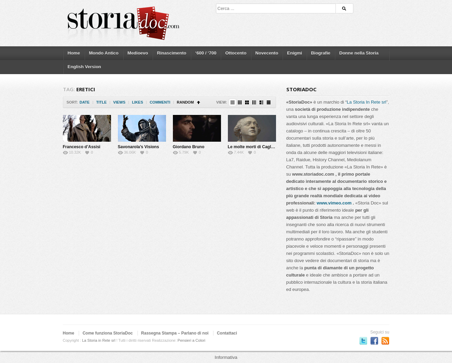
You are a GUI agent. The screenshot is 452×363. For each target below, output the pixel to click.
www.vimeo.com (334, 203)
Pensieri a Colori (192, 340)
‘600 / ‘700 (205, 53)
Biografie (320, 53)
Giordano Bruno (189, 146)
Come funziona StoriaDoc (107, 333)
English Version (84, 66)
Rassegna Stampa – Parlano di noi (175, 333)
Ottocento (235, 53)
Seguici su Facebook (374, 341)
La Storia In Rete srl (366, 102)
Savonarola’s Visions (138, 146)
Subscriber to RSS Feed (385, 341)
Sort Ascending (198, 102)
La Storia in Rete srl (98, 340)
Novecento (266, 53)
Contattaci (227, 333)
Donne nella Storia (358, 53)
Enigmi (294, 53)
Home (74, 53)
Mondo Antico (104, 53)
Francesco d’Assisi (81, 146)
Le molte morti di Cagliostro (255, 146)
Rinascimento (171, 53)
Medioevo (138, 53)
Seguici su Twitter (363, 341)
